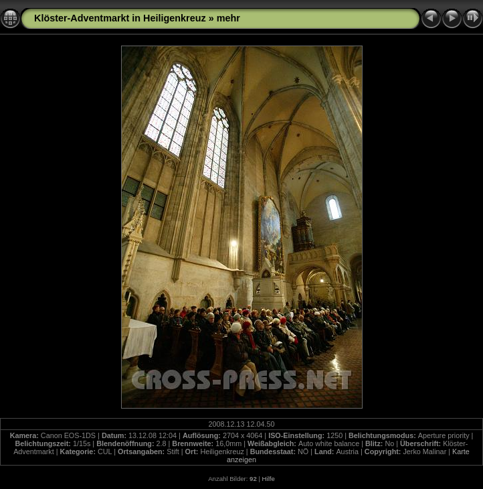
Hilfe (268, 478)
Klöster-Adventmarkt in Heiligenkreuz (120, 18)
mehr (228, 18)
